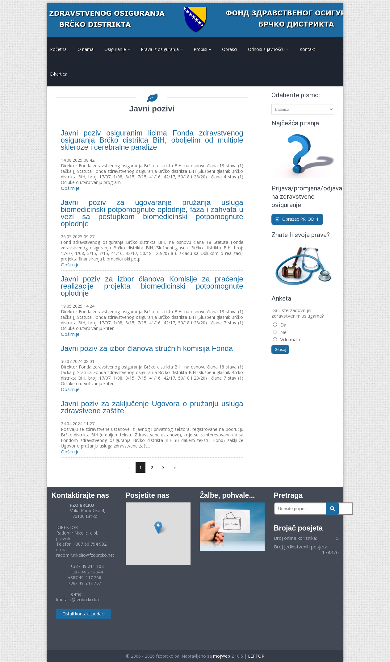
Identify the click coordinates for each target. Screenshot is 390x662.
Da (282, 324)
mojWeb (221, 656)
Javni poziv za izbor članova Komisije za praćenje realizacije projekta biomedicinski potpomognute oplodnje (152, 286)
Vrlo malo (289, 339)
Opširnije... (71, 188)
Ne (283, 332)
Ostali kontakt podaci (83, 614)
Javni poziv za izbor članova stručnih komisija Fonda (147, 348)
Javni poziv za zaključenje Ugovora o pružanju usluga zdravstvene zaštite (152, 407)
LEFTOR (256, 656)
